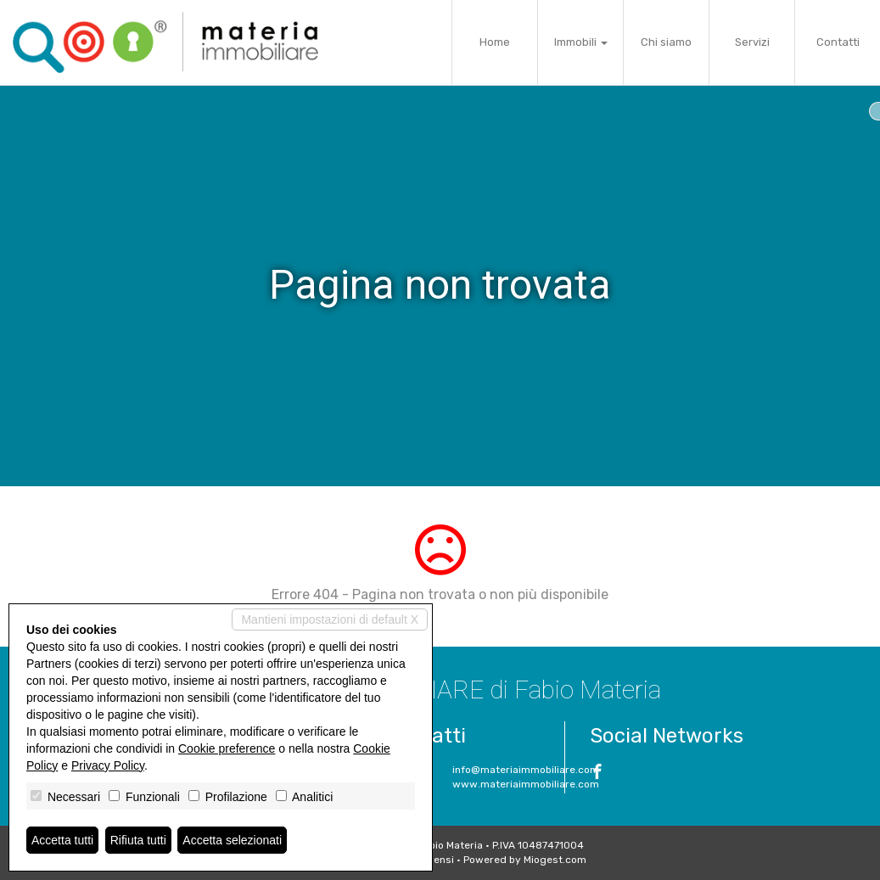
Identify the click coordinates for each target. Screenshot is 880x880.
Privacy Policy (107, 765)
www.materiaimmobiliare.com (525, 784)
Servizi (752, 42)
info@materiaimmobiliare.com (525, 770)
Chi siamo (666, 42)
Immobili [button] (581, 42)
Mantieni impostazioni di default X (329, 619)
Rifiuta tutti (138, 840)
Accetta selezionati (232, 840)
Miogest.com (555, 860)
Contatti (838, 42)
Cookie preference (226, 748)
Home (494, 42)
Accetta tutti (62, 840)
